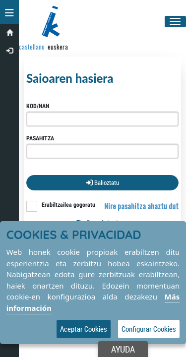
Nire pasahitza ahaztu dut (141, 205)
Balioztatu (102, 182)
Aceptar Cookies (83, 329)
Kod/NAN (37, 106)
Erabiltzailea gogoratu (68, 204)
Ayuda (123, 349)
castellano (32, 47)
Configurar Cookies (149, 329)
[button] (9, 11)
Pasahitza (40, 138)
